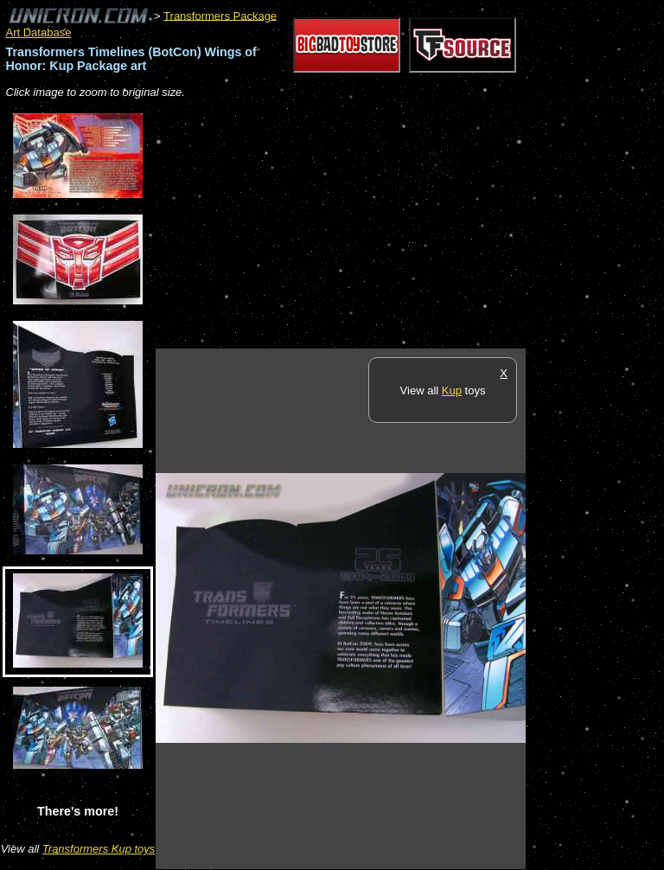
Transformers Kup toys (99, 848)
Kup (452, 390)
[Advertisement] (358, 225)
